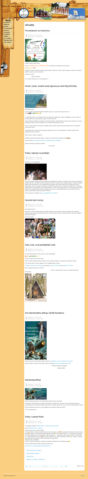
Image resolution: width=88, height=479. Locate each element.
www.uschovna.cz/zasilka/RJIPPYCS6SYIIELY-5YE (38, 446)
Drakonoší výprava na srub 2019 (33, 265)
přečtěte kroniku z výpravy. (36, 428)
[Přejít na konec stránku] (66, 466)
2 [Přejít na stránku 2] (36, 466)
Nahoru (83, 475)
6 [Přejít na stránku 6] (47, 466)
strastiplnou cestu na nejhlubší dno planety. (61, 361)
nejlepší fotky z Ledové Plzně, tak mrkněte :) (48, 425)
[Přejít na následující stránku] (62, 466)
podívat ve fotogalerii (59, 363)
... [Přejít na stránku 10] (59, 466)
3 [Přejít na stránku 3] (39, 466)
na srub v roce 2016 (55, 265)
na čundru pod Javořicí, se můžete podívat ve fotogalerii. (47, 140)
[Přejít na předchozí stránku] (30, 466)
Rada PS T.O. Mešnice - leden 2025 (35, 459)
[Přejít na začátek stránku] (27, 466)
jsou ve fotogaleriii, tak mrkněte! (49, 193)
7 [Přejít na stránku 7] (50, 466)
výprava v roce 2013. (68, 265)
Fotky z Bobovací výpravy (32, 453)
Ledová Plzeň (29, 456)
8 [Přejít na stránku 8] (53, 466)
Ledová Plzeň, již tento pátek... (34, 450)
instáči (69, 363)
